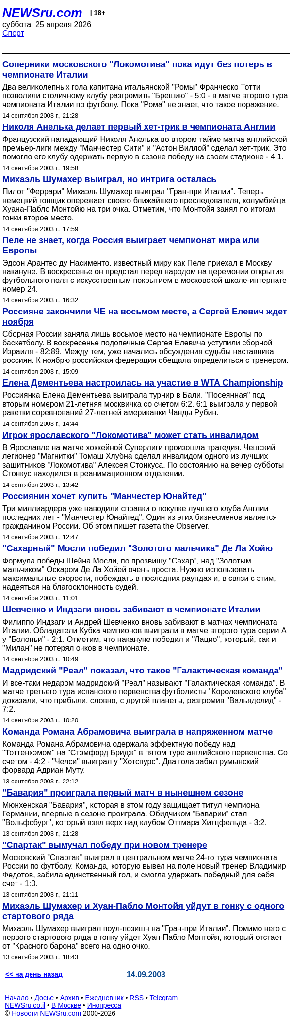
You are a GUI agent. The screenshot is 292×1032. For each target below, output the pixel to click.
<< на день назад (34, 974)
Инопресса (104, 1005)
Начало (17, 997)
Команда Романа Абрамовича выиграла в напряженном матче (137, 731)
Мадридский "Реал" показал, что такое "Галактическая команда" (142, 670)
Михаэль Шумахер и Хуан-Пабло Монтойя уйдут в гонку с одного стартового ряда (143, 911)
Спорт (13, 33)
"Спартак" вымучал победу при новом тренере (104, 845)
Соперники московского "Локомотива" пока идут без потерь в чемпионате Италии (137, 69)
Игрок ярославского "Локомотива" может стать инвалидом (130, 435)
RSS (137, 997)
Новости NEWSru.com (46, 1013)
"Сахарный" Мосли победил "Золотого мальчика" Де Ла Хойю (137, 548)
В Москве (66, 1005)
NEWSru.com (42, 12)
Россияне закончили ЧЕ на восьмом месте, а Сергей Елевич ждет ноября (144, 317)
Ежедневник (104, 997)
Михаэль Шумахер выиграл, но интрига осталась (109, 179)
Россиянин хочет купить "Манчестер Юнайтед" (104, 496)
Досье (44, 997)
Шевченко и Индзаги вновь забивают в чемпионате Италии (131, 609)
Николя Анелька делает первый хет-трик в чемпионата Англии (138, 127)
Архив (69, 997)
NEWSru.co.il (25, 1005)
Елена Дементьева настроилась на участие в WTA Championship (142, 383)
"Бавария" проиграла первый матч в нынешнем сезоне (122, 792)
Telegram (164, 997)
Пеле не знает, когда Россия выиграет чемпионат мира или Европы (130, 245)
